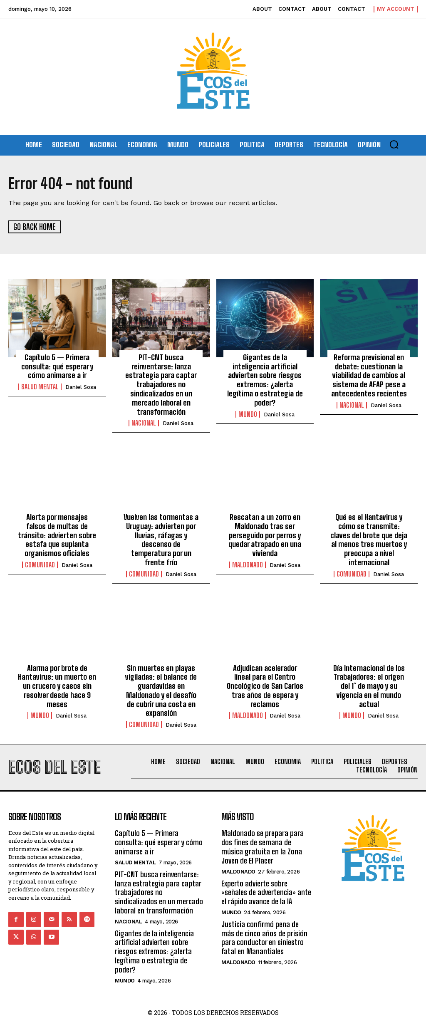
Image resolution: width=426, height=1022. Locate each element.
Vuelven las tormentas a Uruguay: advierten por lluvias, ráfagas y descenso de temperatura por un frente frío (161, 539)
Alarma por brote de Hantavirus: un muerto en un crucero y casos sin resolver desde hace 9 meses (57, 684)
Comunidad (40, 563)
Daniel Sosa (80, 387)
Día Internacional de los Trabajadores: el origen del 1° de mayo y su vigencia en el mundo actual (368, 684)
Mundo (247, 413)
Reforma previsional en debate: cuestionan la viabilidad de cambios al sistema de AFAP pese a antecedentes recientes (369, 374)
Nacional (143, 422)
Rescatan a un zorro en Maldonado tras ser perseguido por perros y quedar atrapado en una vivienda (264, 534)
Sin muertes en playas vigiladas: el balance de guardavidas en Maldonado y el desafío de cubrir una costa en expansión (161, 689)
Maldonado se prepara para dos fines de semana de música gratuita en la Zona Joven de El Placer (262, 845)
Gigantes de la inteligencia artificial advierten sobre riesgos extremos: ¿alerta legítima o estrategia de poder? (264, 379)
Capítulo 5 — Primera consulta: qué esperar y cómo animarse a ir (57, 365)
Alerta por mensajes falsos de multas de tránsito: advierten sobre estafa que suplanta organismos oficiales (57, 534)
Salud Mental (40, 386)
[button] (394, 144)
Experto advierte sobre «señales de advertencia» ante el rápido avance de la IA (266, 889)
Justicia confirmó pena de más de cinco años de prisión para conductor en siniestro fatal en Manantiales (264, 935)
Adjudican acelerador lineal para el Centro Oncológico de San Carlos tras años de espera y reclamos (265, 684)
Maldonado (247, 563)
